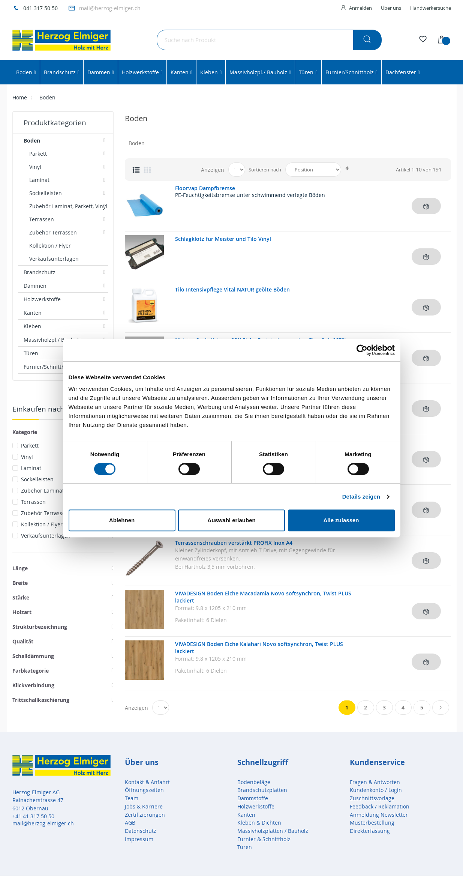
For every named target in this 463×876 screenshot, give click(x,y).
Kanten (246, 814)
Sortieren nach (265, 169)
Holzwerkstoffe (255, 806)
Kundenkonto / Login (376, 789)
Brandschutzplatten (262, 789)
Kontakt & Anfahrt (147, 782)
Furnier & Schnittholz (264, 839)
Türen (244, 846)
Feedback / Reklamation (379, 806)
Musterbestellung (372, 822)
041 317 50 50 (40, 8)
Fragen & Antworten (375, 782)
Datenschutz (140, 830)
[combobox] (269, 40)
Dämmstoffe (252, 798)
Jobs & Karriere (144, 806)
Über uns (391, 8)
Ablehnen (122, 520)
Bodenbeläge (253, 782)
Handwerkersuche (430, 8)
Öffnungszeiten (144, 789)
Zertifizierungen (145, 814)
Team (131, 798)
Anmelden (360, 8)
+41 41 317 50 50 (33, 816)
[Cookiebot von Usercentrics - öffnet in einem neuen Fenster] (362, 350)
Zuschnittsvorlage (372, 798)
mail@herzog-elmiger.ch (110, 8)
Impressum (139, 839)
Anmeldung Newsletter (379, 814)
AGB (130, 822)
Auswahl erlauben (231, 520)
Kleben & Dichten (259, 822)
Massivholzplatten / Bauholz (272, 830)
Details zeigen (361, 496)
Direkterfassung (370, 830)
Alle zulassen (341, 520)
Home (19, 97)
